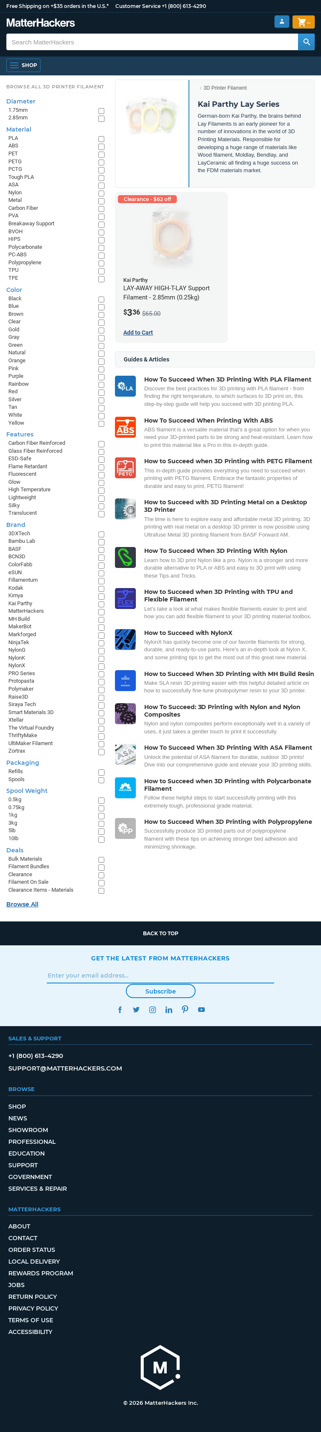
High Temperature (29, 489)
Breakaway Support (31, 223)
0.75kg (16, 807)
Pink (13, 368)
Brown (15, 314)
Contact (22, 1238)
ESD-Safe (19, 458)
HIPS (14, 239)
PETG (15, 161)
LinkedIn (168, 1009)
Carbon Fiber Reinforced (36, 443)
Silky (14, 505)
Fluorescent (22, 474)
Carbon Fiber (23, 208)
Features (19, 434)
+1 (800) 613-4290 (184, 6)
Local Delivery (34, 1261)
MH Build (19, 619)
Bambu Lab (21, 541)
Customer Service (137, 6)
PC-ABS (17, 254)
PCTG (15, 169)
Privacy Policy (33, 1308)
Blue (13, 306)
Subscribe (160, 991)
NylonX (16, 665)
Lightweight (22, 497)
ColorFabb (20, 564)
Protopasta (21, 681)
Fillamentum (23, 580)
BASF (14, 549)
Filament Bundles (28, 866)
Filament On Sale (28, 882)
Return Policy (32, 1296)
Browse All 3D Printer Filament (55, 87)
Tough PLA (21, 177)
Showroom (28, 1130)
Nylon (15, 192)
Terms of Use (30, 1320)
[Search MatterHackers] (306, 42)
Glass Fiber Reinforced (35, 451)
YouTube (201, 1009)
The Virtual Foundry (31, 728)
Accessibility (30, 1332)
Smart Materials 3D (31, 712)
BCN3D (16, 556)
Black (15, 298)
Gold (13, 329)
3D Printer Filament (225, 88)
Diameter (21, 101)
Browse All (22, 904)
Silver (14, 399)
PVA (13, 215)
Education (26, 1153)
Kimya (15, 595)
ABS (13, 145)
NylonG (16, 650)
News (17, 1118)
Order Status (31, 1250)
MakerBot (19, 626)
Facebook (119, 1009)
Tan (12, 407)
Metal (15, 200)
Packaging (22, 762)
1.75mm (18, 110)
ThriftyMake (22, 735)
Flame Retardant (27, 466)
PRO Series (21, 673)
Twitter (136, 1009)
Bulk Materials (25, 859)
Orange (16, 360)
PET (13, 153)
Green (15, 345)
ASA (13, 184)
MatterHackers (26, 611)
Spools (16, 779)
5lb (11, 830)
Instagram (152, 1009)
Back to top (160, 933)
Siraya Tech (22, 704)
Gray (13, 337)
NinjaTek (18, 642)
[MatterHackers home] (160, 1368)
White (15, 415)
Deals (14, 850)
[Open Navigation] (23, 65)
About (19, 1226)
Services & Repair (37, 1188)
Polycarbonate (25, 247)
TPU (13, 270)
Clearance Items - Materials (41, 890)
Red (13, 391)
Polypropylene (24, 262)
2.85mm (18, 117)
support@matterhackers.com (65, 1068)
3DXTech (19, 533)
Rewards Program (40, 1273)
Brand (15, 525)
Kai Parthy (20, 603)
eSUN (15, 572)
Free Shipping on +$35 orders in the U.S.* (57, 6)
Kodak (15, 588)
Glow (14, 482)
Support (23, 1165)
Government (30, 1177)
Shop (17, 1106)
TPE (13, 278)
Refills (15, 771)
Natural (16, 352)
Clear (14, 321)
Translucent (22, 513)
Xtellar (15, 720)
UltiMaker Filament (30, 743)
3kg (12, 823)
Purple (15, 376)
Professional (32, 1142)
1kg (12, 815)
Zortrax (16, 751)
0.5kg (14, 799)
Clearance (20, 874)
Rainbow (18, 384)
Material (18, 129)
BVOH (15, 231)
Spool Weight (27, 791)
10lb (13, 838)
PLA (13, 138)
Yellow (16, 423)
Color (14, 290)
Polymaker (20, 689)
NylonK (16, 658)
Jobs (16, 1285)
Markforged (22, 634)
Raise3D (18, 697)
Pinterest (185, 1009)
